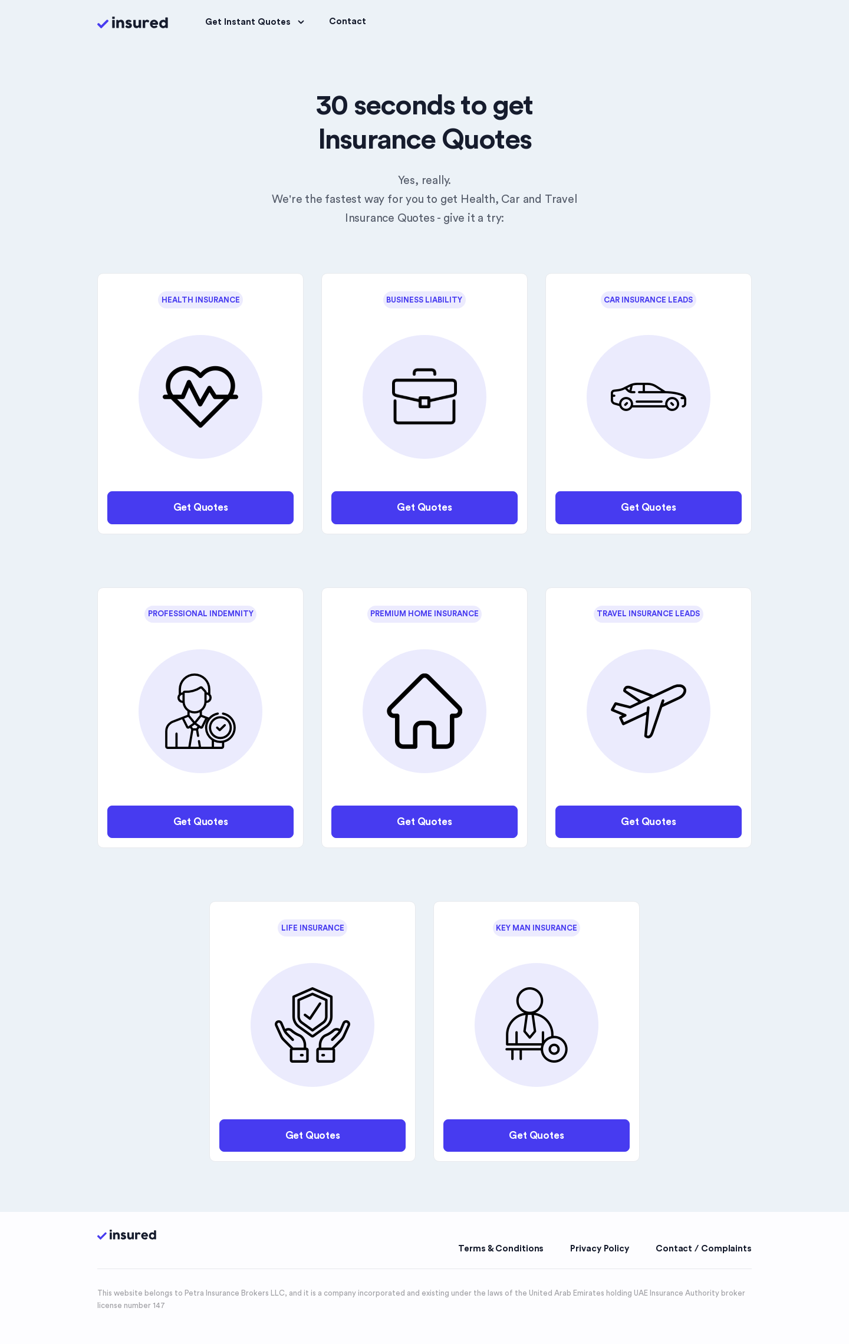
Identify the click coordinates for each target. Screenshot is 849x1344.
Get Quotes (200, 507)
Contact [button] (347, 21)
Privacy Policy (599, 1248)
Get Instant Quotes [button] (256, 22)
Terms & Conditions (501, 1248)
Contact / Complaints (704, 1248)
